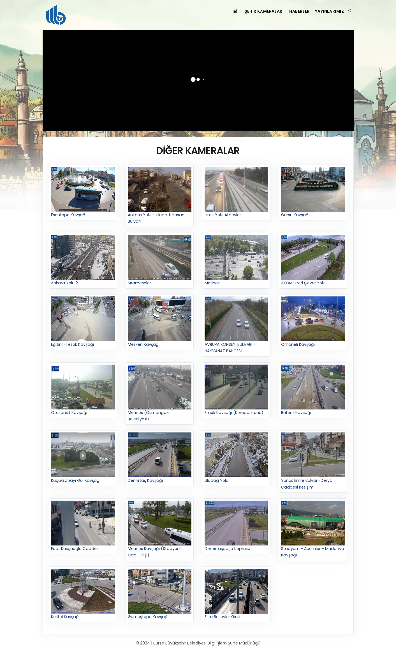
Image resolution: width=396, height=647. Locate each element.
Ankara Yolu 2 (83, 260)
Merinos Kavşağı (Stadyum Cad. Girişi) (160, 529)
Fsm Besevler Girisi (236, 594)
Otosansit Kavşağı (83, 390)
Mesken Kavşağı (160, 322)
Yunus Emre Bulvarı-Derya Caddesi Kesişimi (313, 461)
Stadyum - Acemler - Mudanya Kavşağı (313, 529)
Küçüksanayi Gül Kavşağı (83, 458)
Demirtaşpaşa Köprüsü (236, 526)
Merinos (236, 260)
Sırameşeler (160, 260)
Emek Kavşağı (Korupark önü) (236, 390)
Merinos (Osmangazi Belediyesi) (160, 393)
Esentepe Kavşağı (83, 192)
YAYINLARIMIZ (328, 11)
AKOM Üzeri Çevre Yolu (313, 260)
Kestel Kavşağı (83, 594)
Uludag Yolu (236, 458)
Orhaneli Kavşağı (313, 322)
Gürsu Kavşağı (313, 192)
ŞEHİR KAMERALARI (257, 11)
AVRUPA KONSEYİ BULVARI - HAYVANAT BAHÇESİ (236, 325)
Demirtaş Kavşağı (160, 458)
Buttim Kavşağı (313, 390)
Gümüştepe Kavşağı (160, 594)
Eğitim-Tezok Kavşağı (83, 322)
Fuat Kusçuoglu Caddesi (83, 526)
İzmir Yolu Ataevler (236, 192)
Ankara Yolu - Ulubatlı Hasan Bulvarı (160, 195)
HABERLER (295, 11)
